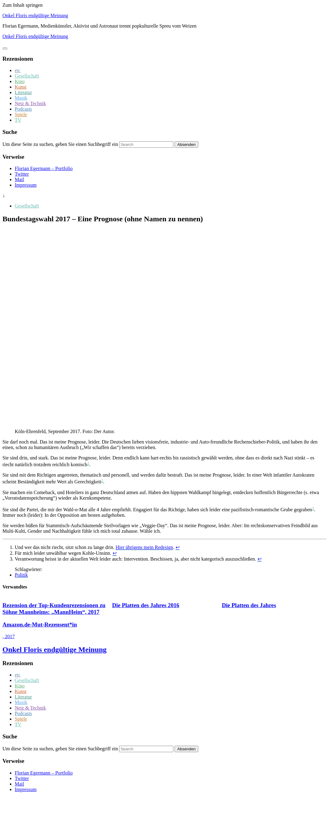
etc (18, 70)
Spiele (21, 114)
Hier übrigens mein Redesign (144, 547)
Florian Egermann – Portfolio (44, 168)
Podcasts (23, 109)
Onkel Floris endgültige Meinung (35, 15)
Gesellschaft (27, 75)
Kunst (20, 86)
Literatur (23, 92)
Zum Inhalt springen (22, 5)
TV (18, 120)
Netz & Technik (30, 103)
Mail (19, 179)
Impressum (26, 185)
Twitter (22, 174)
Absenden (186, 144)
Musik (21, 98)
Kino (20, 81)
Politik (21, 574)
